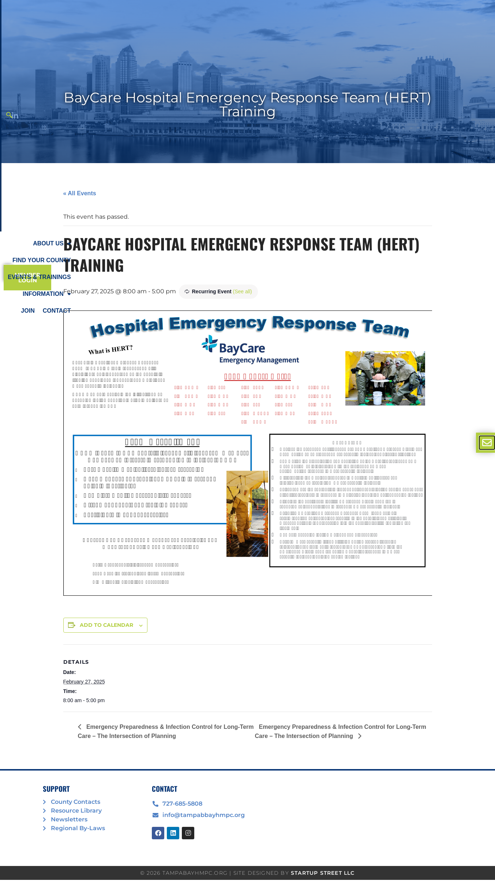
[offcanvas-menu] (487, 442)
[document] (247, 442)
